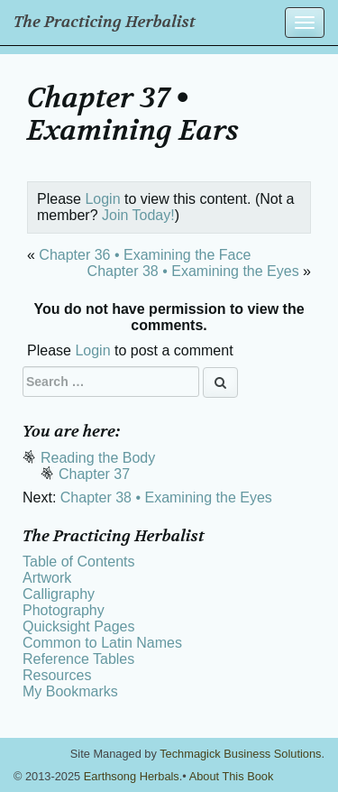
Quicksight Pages (79, 626)
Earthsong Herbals (131, 776)
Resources (57, 675)
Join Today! (138, 215)
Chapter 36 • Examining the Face (145, 254)
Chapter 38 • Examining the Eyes (193, 271)
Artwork (47, 577)
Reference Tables (78, 659)
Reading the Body (98, 457)
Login (102, 199)
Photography (64, 610)
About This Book (231, 776)
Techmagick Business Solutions (240, 753)
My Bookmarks (70, 691)
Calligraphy (59, 594)
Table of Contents (79, 561)
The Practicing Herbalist (105, 22)
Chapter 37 (94, 474)
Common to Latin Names (102, 642)
